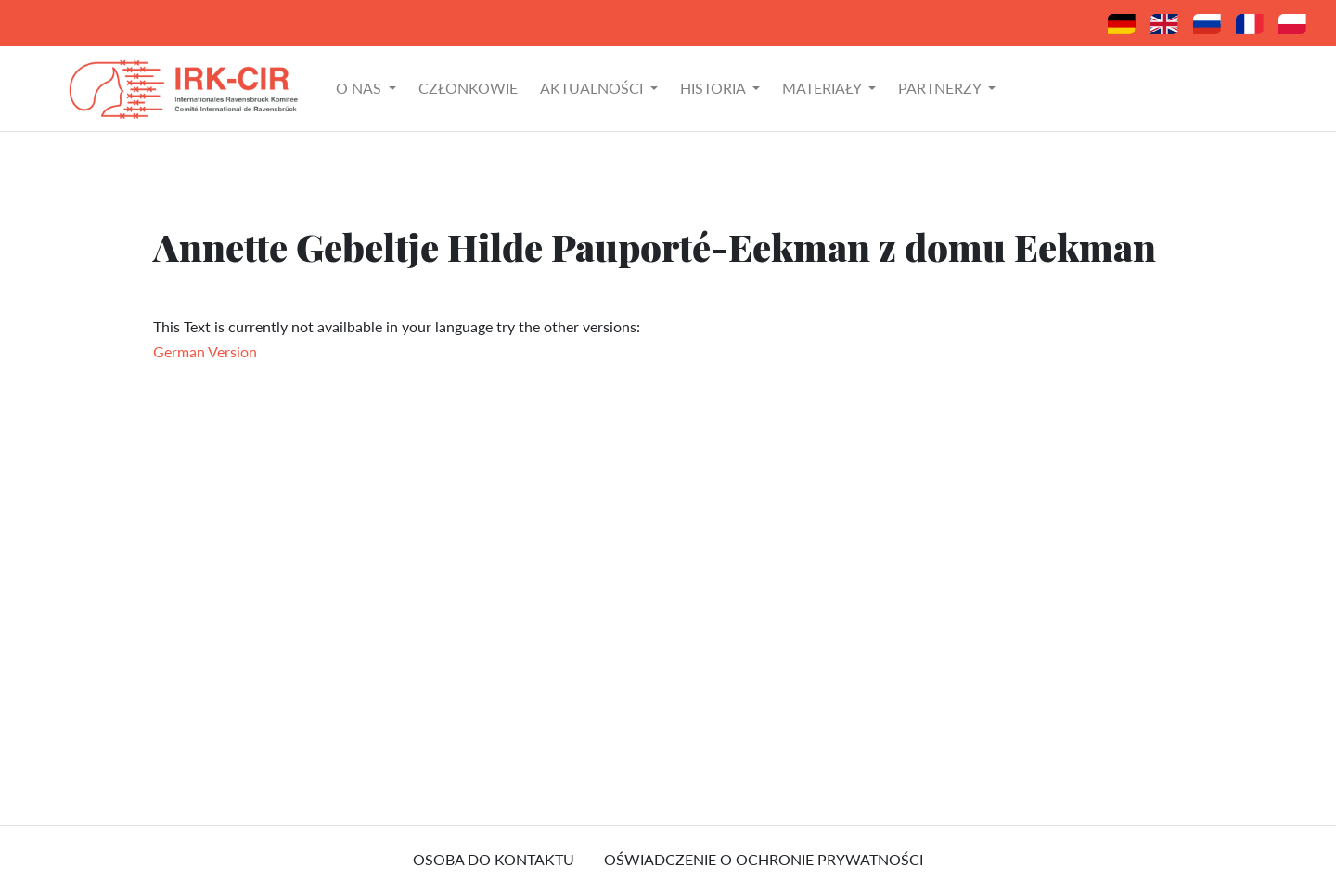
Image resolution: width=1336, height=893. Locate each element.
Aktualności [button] (593, 88)
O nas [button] (360, 88)
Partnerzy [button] (941, 88)
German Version (205, 351)
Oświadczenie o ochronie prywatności (763, 859)
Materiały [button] (823, 88)
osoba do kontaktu (493, 859)
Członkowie (468, 88)
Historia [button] (714, 88)
